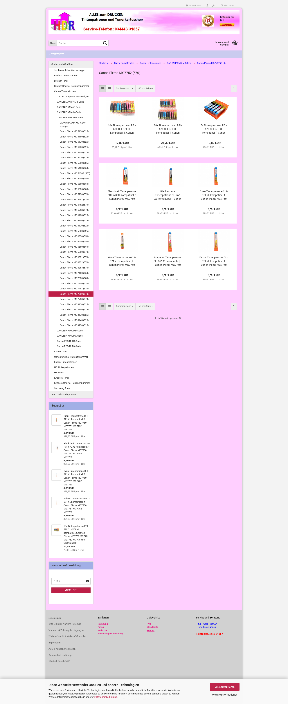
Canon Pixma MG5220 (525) (74, 147)
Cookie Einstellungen (59, 661)
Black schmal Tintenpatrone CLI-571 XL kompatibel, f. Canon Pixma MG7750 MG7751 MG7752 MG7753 (168, 195)
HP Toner (59, 372)
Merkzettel (227, 5)
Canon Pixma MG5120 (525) (74, 131)
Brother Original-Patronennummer (71, 86)
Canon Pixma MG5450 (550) (74, 168)
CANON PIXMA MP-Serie (70, 330)
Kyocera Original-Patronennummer (72, 383)
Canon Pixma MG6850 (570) (74, 252)
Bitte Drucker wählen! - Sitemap (64, 624)
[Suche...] (52, 43)
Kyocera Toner (61, 377)
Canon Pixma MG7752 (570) (74, 294)
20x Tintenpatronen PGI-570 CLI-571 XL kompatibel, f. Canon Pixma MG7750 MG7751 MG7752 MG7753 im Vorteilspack (168, 129)
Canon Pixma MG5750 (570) (74, 194)
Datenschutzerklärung (105, 697)
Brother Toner (61, 80)
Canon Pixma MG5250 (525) (74, 152)
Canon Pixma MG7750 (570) (74, 283)
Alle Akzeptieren (225, 686)
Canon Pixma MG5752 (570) (74, 204)
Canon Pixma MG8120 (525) (74, 304)
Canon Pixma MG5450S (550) (75, 173)
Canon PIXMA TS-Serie (69, 346)
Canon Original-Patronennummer (71, 356)
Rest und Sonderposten (63, 394)
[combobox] (125, 88)
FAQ (149, 624)
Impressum (54, 642)
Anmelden (71, 590)
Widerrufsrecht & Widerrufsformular (67, 636)
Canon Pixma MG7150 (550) (74, 273)
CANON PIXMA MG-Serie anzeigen (73, 124)
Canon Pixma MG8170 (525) (74, 314)
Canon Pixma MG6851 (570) (74, 257)
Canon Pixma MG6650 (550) (74, 246)
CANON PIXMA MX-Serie (70, 335)
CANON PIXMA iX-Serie (69, 112)
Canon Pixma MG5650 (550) (74, 183)
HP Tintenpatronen (64, 367)
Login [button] (210, 5)
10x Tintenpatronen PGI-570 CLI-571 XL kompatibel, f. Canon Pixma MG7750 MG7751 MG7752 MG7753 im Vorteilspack (122, 129)
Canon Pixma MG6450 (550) (74, 241)
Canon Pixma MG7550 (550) (74, 278)
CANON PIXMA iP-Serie (69, 107)
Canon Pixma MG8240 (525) (74, 320)
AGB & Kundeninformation (61, 648)
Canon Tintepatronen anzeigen (73, 96)
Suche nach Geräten (62, 64)
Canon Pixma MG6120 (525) (74, 215)
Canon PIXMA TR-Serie (69, 341)
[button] (193, 5)
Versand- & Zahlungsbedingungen (66, 630)
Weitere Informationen (224, 694)
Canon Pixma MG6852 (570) (74, 262)
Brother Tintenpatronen (66, 75)
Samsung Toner (62, 388)
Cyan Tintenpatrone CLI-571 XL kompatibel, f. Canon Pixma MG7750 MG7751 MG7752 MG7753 (214, 195)
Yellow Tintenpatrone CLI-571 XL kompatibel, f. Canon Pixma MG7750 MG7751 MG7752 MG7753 (213, 261)
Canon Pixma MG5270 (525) (74, 157)
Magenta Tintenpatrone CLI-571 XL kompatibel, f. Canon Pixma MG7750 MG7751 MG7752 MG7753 (168, 261)
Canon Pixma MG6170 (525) (74, 225)
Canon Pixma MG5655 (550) (74, 189)
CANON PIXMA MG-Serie (70, 117)
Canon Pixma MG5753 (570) (74, 210)
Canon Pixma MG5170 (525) (74, 141)
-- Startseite (56, 54)
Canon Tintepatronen (65, 91)
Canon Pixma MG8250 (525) (74, 325)
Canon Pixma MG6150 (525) (74, 220)
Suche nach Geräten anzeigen (69, 70)
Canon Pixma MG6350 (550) (74, 236)
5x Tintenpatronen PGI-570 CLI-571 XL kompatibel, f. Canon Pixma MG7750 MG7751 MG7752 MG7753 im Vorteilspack (214, 129)
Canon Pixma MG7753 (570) (74, 299)
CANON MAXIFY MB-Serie (70, 101)
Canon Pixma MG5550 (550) (74, 178)
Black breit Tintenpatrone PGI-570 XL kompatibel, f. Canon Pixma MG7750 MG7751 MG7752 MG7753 (121, 195)
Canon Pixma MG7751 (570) (74, 288)
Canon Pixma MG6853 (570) (74, 267)
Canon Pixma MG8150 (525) (74, 309)
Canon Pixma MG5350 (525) (74, 163)
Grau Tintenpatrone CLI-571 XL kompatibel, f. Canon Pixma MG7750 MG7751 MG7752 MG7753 (122, 261)
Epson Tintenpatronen (65, 362)
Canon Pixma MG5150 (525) (74, 136)
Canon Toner (60, 351)
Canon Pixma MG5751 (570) (74, 199)
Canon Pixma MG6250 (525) (74, 231)
